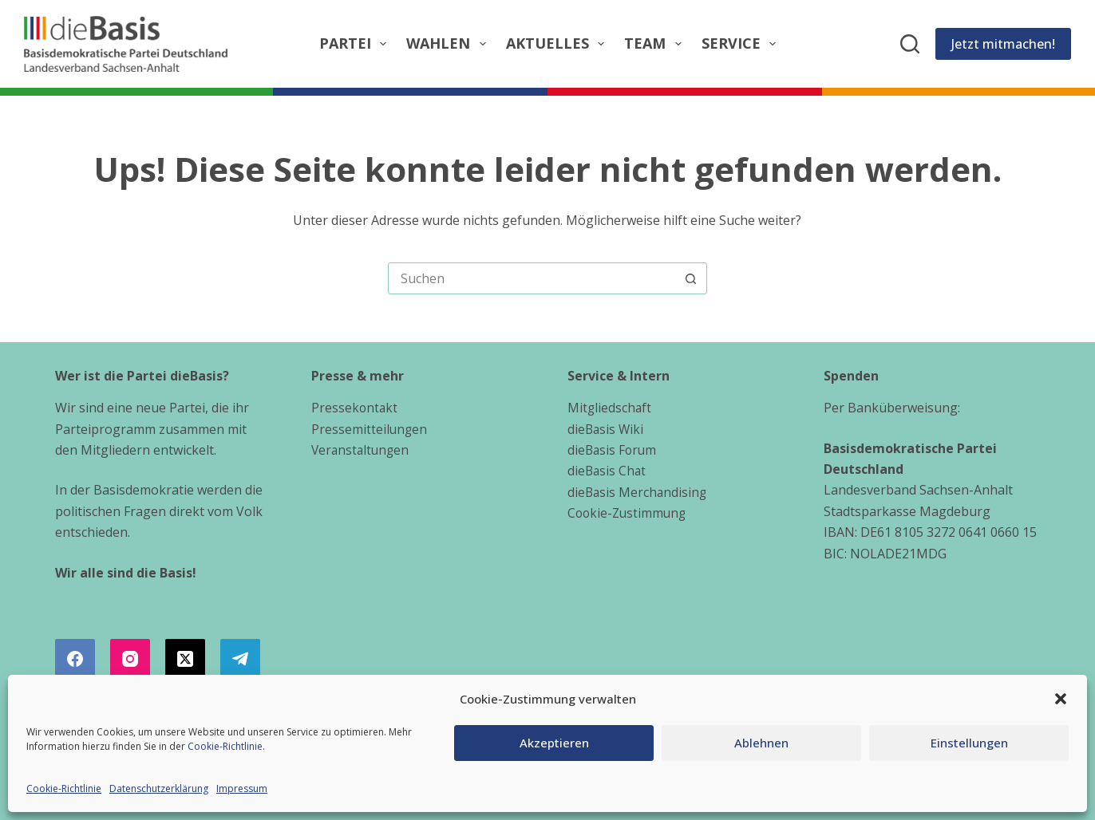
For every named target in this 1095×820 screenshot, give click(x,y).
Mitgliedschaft (610, 407)
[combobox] (532, 278)
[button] (1061, 699)
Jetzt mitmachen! (1003, 44)
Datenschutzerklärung (158, 788)
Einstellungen (969, 743)
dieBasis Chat (607, 470)
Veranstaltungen (362, 450)
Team (656, 43)
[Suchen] (909, 43)
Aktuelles (558, 43)
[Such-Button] (691, 278)
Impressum (241, 788)
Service (742, 43)
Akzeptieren (554, 743)
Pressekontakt (355, 407)
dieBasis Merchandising (638, 492)
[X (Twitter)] (185, 659)
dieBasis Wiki (606, 429)
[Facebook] (75, 659)
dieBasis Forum (613, 450)
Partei (356, 43)
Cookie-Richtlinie (225, 746)
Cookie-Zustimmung (628, 513)
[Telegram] (240, 659)
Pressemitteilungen (370, 429)
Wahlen (449, 43)
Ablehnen (761, 743)
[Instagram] (130, 659)
